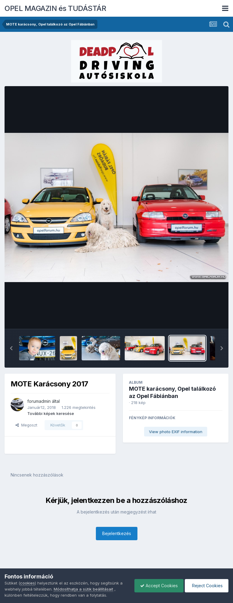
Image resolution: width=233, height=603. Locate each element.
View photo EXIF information (175, 431)
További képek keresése (50, 413)
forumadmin (39, 401)
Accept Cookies (157, 585)
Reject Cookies (206, 585)
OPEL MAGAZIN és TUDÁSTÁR (55, 8)
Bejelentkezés (116, 533)
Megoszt (26, 425)
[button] (11, 348)
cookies (27, 583)
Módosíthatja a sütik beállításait (83, 589)
